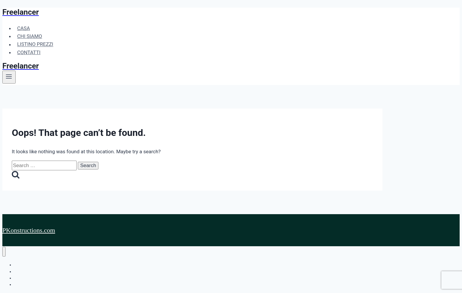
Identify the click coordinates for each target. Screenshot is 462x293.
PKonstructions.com (28, 230)
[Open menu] (9, 77)
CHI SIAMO (29, 36)
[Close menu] (4, 252)
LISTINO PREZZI (35, 44)
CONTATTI (28, 52)
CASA (23, 28)
